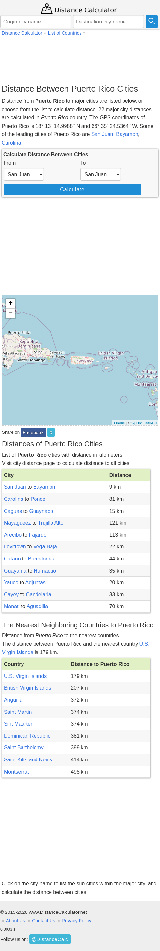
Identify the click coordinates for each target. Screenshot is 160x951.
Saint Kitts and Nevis (28, 759)
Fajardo (37, 535)
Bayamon (127, 134)
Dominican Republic (27, 736)
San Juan (102, 134)
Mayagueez (17, 523)
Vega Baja (45, 546)
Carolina (11, 143)
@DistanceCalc (50, 939)
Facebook (33, 432)
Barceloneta (42, 558)
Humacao (45, 571)
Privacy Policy (76, 920)
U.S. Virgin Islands (25, 676)
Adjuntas (35, 582)
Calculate (72, 189)
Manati (12, 606)
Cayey (11, 594)
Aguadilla (37, 606)
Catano (12, 558)
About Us (15, 920)
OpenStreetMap (144, 423)
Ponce (38, 499)
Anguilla (13, 700)
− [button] (10, 313)
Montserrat (16, 772)
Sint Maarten (19, 724)
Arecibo (13, 535)
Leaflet (119, 423)
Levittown (15, 546)
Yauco (11, 582)
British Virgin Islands (27, 688)
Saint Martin (18, 712)
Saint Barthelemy (24, 747)
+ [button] (10, 304)
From (10, 163)
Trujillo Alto (51, 523)
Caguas (13, 511)
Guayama (15, 571)
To (83, 163)
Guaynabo (41, 511)
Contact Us (43, 920)
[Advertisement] (80, 60)
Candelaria (38, 594)
